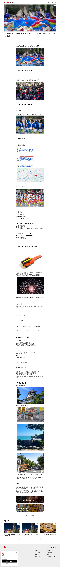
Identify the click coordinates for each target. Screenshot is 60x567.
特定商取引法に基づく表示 (51, 556)
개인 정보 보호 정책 (51, 552)
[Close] (17, 553)
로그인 (52, 2)
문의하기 (39, 554)
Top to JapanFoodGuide (30, 515)
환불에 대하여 (51, 554)
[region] (9, 558)
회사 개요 (39, 550)
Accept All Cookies (9, 561)
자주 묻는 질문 (39, 552)
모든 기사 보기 (30, 539)
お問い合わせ (39, 556)
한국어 (48, 2)
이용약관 (51, 550)
